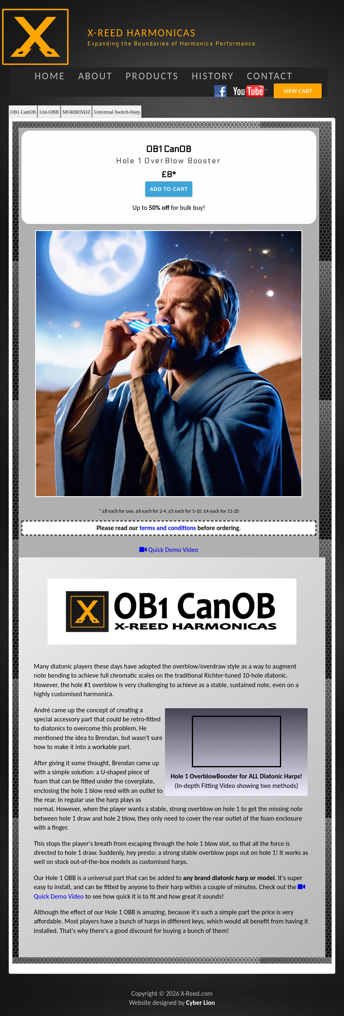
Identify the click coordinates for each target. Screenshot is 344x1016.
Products (152, 76)
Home (50, 76)
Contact (270, 76)
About (95, 76)
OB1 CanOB (23, 112)
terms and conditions (167, 528)
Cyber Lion (200, 1002)
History (213, 76)
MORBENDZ (76, 112)
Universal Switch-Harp (117, 112)
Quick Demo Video (168, 550)
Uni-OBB (49, 112)
